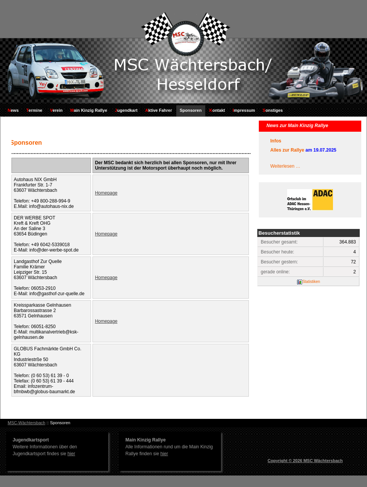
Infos (275, 141)
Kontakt (217, 110)
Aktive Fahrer (158, 110)
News (13, 110)
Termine (34, 110)
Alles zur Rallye (287, 150)
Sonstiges (273, 110)
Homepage (106, 193)
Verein (56, 110)
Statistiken (311, 281)
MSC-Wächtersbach (26, 422)
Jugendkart (126, 110)
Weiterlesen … (285, 166)
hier (71, 453)
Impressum (243, 110)
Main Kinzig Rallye (88, 110)
